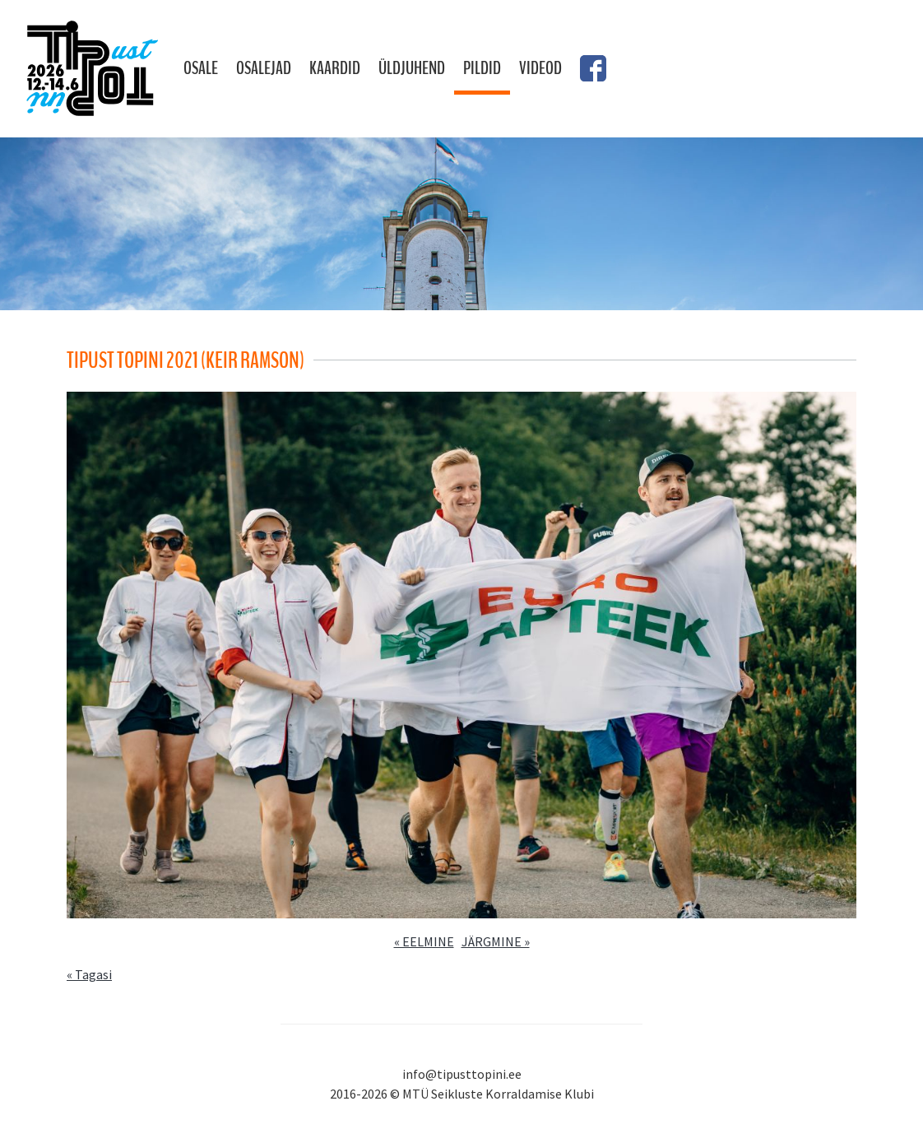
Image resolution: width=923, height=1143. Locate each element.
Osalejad (263, 68)
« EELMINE (424, 941)
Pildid (482, 68)
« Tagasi (89, 974)
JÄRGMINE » (496, 941)
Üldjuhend (411, 68)
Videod (540, 68)
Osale (200, 68)
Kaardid (334, 68)
